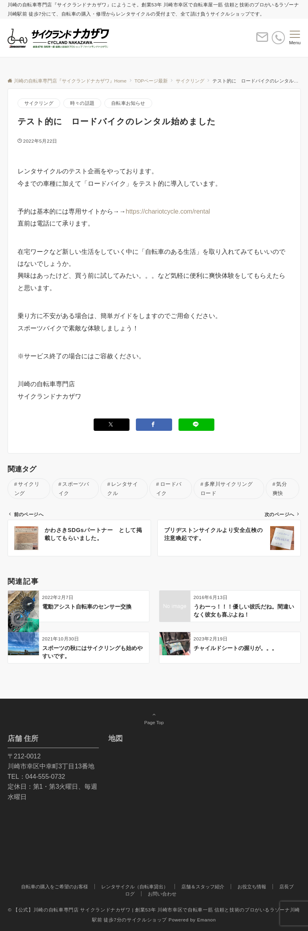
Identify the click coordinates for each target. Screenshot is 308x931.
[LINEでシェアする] (196, 424)
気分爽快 (280, 488)
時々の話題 (82, 103)
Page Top (154, 718)
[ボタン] (262, 40)
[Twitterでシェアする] (111, 424)
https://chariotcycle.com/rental (168, 211)
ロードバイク (169, 488)
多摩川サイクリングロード (226, 488)
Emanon (206, 919)
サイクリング (38, 103)
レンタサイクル (122, 488)
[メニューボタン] (294, 38)
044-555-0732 (45, 776)
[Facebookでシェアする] (154, 424)
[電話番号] (278, 37)
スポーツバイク (74, 488)
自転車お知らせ (128, 103)
